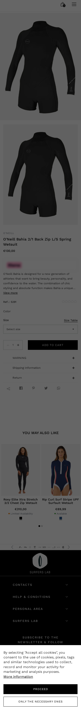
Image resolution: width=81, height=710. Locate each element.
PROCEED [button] (40, 689)
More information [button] (18, 677)
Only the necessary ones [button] (40, 701)
